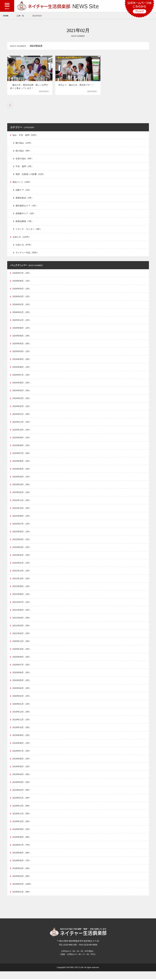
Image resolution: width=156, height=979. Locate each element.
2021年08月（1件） (22, 599)
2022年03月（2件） (22, 551)
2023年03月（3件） (22, 488)
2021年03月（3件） (22, 630)
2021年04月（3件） (22, 622)
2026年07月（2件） (22, 274)
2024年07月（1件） (22, 377)
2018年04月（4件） (22, 875)
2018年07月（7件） (22, 852)
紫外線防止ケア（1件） (27, 206)
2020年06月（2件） (22, 678)
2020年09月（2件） (22, 662)
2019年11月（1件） (22, 725)
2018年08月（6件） (22, 844)
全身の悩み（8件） (25, 159)
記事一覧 (20, 16)
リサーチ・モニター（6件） (29, 230)
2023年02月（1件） (22, 496)
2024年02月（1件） (22, 409)
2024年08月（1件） (22, 369)
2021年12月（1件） (22, 575)
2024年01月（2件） (22, 417)
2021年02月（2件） (22, 638)
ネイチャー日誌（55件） (27, 254)
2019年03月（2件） (22, 788)
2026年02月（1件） (22, 306)
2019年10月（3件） (22, 733)
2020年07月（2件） (22, 670)
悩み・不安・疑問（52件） (25, 135)
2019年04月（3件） (22, 781)
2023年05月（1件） (22, 472)
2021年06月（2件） (22, 614)
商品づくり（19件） (22, 183)
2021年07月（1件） (22, 607)
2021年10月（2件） (22, 583)
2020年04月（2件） (22, 693)
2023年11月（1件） (22, 425)
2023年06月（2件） (22, 464)
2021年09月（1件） (22, 591)
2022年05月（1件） (22, 535)
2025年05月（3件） (22, 345)
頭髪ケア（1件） (24, 190)
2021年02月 (37, 16)
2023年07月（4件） (22, 456)
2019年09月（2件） (22, 741)
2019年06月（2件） (22, 765)
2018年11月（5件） (22, 820)
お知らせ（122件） (22, 238)
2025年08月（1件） (22, 330)
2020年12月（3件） (22, 646)
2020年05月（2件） (22, 686)
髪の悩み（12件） (24, 143)
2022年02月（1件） (22, 559)
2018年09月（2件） (22, 836)
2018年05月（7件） (22, 867)
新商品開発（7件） (25, 222)
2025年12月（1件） (22, 322)
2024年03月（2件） (22, 401)
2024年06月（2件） (22, 385)
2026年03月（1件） (22, 298)
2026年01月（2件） (22, 314)
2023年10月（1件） (22, 433)
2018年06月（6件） (22, 860)
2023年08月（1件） (22, 448)
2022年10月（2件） (22, 512)
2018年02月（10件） (23, 891)
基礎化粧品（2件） (25, 198)
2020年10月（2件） (22, 654)
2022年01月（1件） (22, 567)
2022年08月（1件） (22, 519)
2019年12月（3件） (22, 717)
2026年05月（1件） (22, 290)
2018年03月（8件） (22, 883)
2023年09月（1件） (22, 440)
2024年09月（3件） (22, 361)
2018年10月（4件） (22, 828)
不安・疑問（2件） (25, 167)
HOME (5, 16)
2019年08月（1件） (22, 749)
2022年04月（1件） (22, 543)
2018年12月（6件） (22, 812)
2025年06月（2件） (22, 337)
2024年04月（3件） (22, 393)
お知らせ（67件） (24, 246)
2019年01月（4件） (22, 804)
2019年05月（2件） (22, 773)
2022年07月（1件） (22, 527)
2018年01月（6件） (22, 899)
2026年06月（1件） (22, 282)
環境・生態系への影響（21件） (30, 175)
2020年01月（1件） (22, 709)
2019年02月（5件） (22, 796)
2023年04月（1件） (22, 480)
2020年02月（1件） (22, 701)
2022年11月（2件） (22, 504)
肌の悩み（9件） (24, 151)
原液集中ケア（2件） (26, 214)
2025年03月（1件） (22, 353)
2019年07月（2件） (22, 757)
